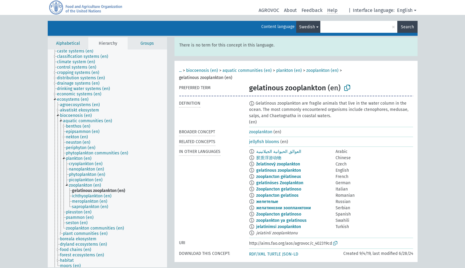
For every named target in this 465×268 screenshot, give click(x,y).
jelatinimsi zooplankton (278, 226)
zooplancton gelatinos (277, 195)
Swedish (307, 27)
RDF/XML (257, 254)
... (180, 70)
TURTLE (274, 254)
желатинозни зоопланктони (283, 207)
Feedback (312, 10)
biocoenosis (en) (202, 70)
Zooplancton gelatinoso (278, 189)
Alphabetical (68, 43)
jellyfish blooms (264, 141)
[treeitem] (78, 51)
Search (407, 27)
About (290, 10)
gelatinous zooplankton (278, 170)
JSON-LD (290, 254)
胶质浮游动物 (268, 157)
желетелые (267, 201)
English (405, 10)
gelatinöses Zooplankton (279, 182)
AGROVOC (269, 10)
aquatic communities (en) (247, 70)
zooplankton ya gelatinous (281, 220)
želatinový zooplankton (278, 164)
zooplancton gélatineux (278, 176)
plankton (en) (289, 70)
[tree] (107, 158)
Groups (147, 43)
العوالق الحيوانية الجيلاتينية (278, 151)
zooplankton (260, 131)
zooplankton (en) (322, 70)
